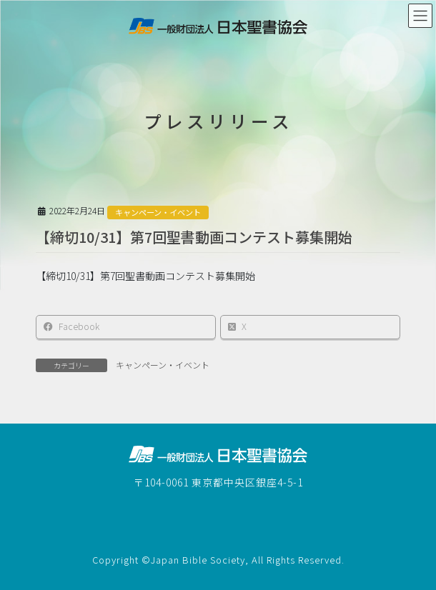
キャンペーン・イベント (158, 212)
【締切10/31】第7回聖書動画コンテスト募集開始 (194, 236)
